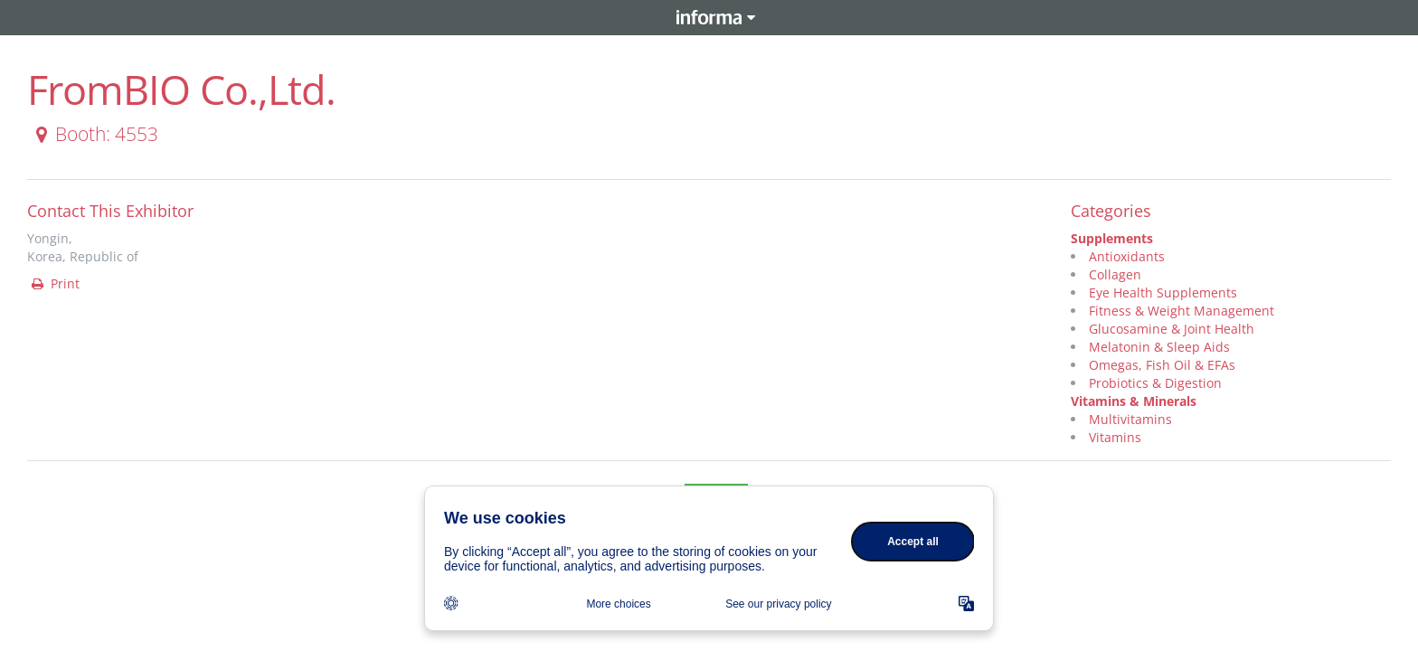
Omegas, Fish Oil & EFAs (1162, 364)
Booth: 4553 (93, 133)
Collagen (1115, 274)
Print (54, 283)
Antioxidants (1127, 256)
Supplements (1112, 238)
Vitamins (1115, 437)
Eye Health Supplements (1163, 292)
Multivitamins (1130, 419)
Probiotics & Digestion (1155, 383)
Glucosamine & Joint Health (1171, 328)
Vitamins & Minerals (1133, 401)
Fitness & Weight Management (1181, 310)
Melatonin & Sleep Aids (1159, 346)
